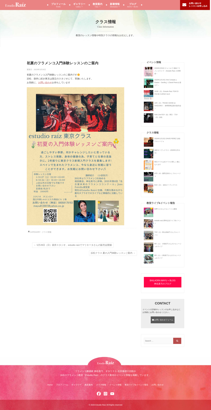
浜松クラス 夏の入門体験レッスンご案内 (113, 253)
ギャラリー (79, 5)
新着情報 (115, 5)
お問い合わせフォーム (162, 320)
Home (50, 385)
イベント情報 (115, 385)
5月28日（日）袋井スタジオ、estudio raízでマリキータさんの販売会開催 (73, 245)
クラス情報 (46, 232)
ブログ (132, 5)
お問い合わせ (45, 82)
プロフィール (58, 5)
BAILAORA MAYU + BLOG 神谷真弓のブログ (162, 282)
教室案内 (98, 5)
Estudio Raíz (100, 405)
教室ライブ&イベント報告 (136, 385)
